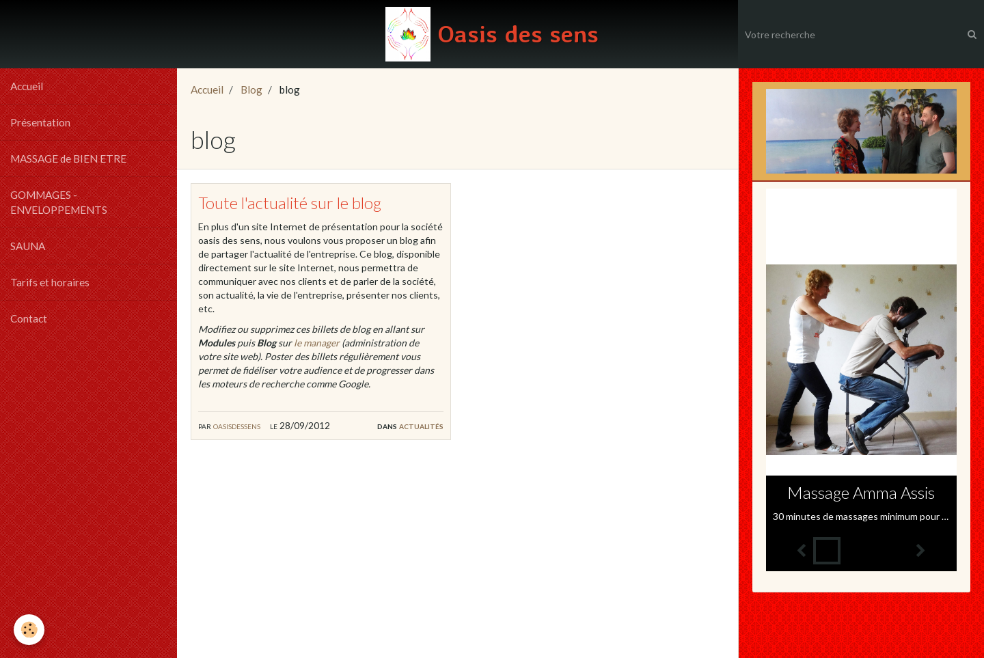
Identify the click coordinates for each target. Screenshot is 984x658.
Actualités (421, 425)
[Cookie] (29, 629)
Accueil (26, 86)
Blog (251, 89)
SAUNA (27, 246)
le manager (317, 342)
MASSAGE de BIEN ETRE (68, 158)
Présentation (40, 122)
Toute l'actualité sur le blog (289, 203)
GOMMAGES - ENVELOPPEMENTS (58, 202)
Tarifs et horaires (50, 282)
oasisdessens (236, 425)
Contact (28, 318)
